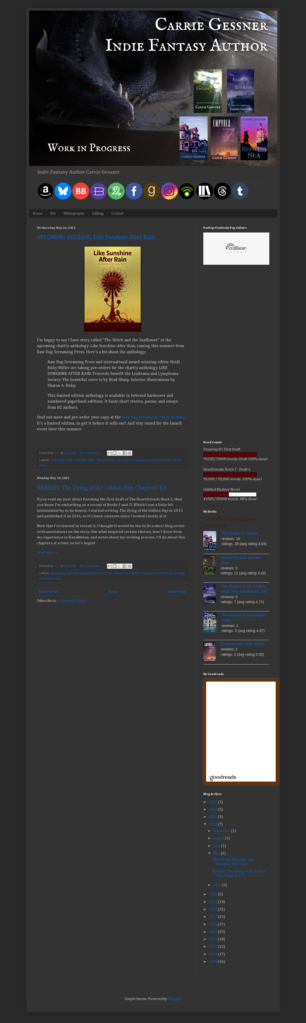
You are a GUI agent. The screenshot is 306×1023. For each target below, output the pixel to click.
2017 (213, 917)
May (217, 853)
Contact (117, 213)
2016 (213, 924)
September (222, 831)
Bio (53, 213)
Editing (98, 213)
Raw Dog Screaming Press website (153, 417)
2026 (213, 802)
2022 (213, 817)
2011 (213, 954)
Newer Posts (48, 592)
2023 (213, 809)
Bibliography (73, 213)
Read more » (47, 552)
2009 (213, 962)
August (219, 838)
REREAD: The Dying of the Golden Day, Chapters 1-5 (102, 488)
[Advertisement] (236, 353)
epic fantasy (74, 573)
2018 (213, 909)
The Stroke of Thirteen (240, 533)
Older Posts (177, 592)
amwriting (57, 573)
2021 (213, 824)
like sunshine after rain (85, 460)
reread (101, 573)
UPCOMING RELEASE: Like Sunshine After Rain (95, 237)
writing (179, 573)
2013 (213, 946)
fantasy (90, 573)
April (217, 885)
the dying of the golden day (127, 573)
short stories (163, 460)
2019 (213, 902)
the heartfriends (160, 573)
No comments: (90, 453)
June (217, 846)
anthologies (58, 460)
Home (38, 213)
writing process (50, 578)
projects (109, 460)
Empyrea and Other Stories (243, 644)
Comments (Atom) (72, 601)
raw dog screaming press (134, 460)
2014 (213, 939)
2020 (213, 894)
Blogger (174, 999)
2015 (213, 932)
